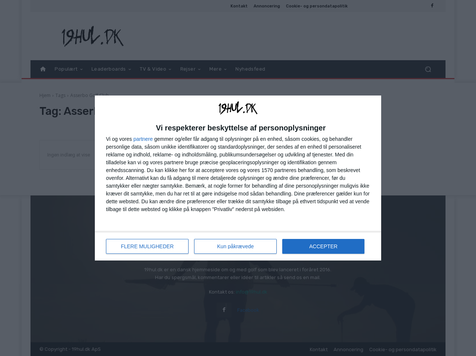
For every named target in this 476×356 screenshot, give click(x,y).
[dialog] (238, 178)
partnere (143, 139)
